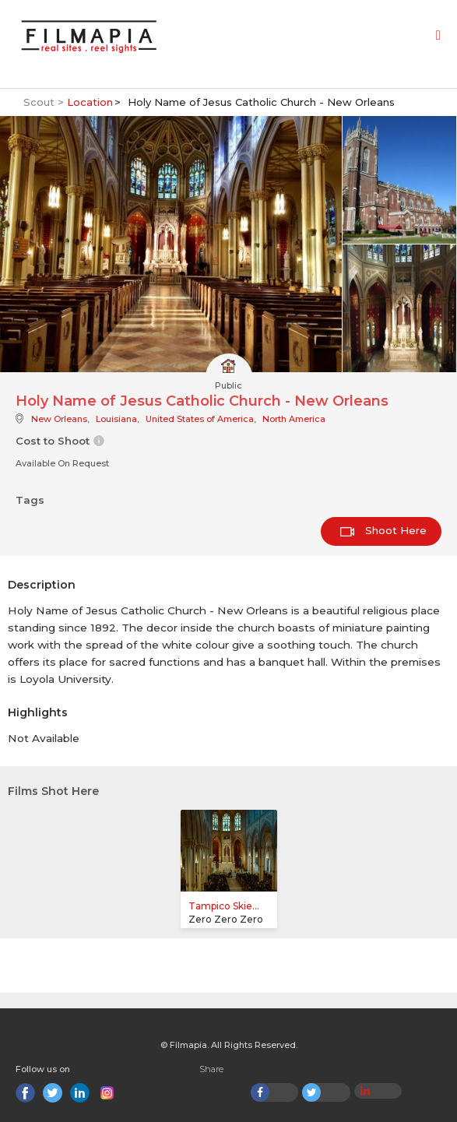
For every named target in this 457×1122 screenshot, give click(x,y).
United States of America (200, 418)
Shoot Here (383, 530)
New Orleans (59, 418)
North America (293, 418)
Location (90, 102)
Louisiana (116, 418)
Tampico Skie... (223, 906)
